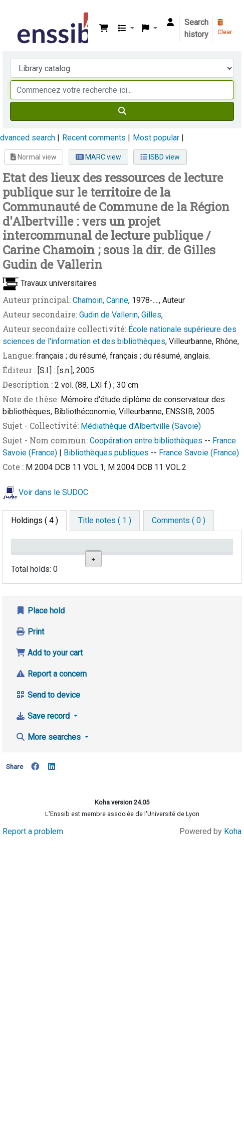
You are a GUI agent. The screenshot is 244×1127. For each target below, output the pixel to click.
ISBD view (160, 157)
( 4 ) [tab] (34, 520)
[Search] (122, 111)
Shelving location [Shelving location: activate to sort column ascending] (119, 555)
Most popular (156, 137)
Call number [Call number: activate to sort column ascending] (162, 555)
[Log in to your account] (170, 23)
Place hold (40, 873)
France (224, 440)
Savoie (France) (31, 452)
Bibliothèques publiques (107, 452)
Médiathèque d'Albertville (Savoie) (141, 426)
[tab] (105, 520)
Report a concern (51, 936)
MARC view (98, 157)
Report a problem (33, 1094)
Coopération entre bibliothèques (147, 440)
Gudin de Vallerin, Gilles (120, 314)
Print (30, 894)
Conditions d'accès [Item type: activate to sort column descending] (35, 555)
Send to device (48, 957)
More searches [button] (49, 999)
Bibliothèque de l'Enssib (18, 14)
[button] (103, 29)
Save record (44, 978)
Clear (224, 28)
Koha (232, 1094)
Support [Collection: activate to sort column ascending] (75, 560)
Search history (196, 28)
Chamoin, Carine (100, 300)
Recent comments (94, 137)
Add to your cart (49, 915)
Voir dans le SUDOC (53, 492)
